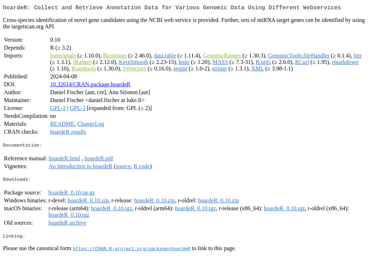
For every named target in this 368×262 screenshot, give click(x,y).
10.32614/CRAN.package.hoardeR (90, 86)
